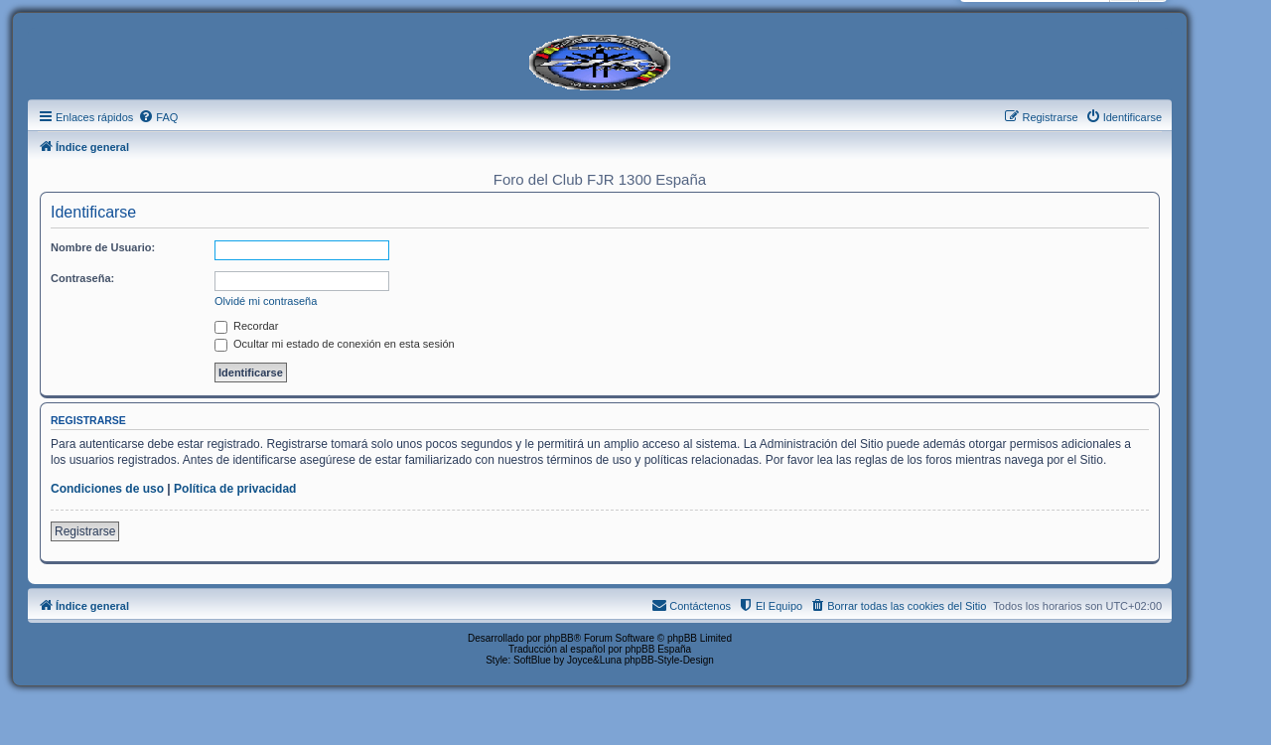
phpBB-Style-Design (669, 660)
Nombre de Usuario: (103, 247)
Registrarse (85, 531)
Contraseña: (82, 278)
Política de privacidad (235, 489)
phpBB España (658, 649)
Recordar (246, 326)
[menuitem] (158, 117)
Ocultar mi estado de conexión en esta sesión (334, 344)
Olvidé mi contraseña (265, 301)
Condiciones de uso (107, 489)
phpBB (559, 638)
